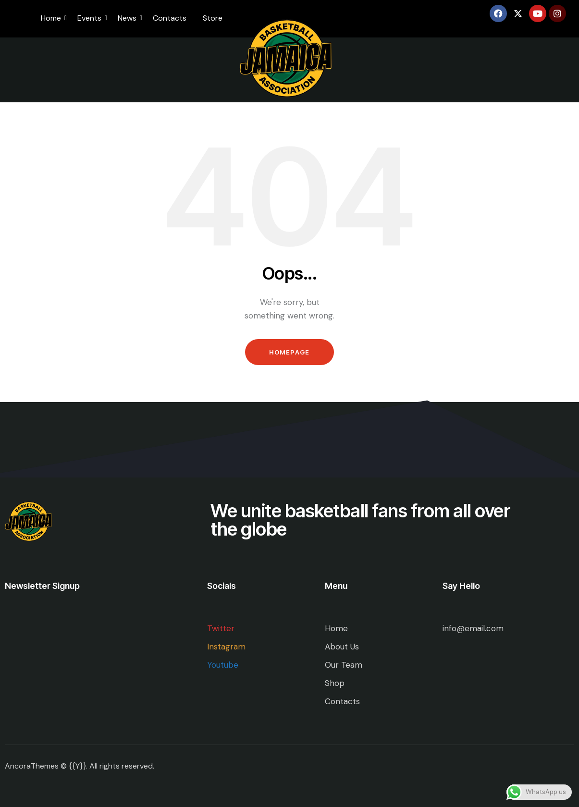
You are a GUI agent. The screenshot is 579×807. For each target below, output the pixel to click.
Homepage (289, 352)
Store (212, 18)
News (129, 18)
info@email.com (473, 628)
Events (91, 18)
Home (52, 18)
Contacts (169, 18)
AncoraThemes (32, 766)
